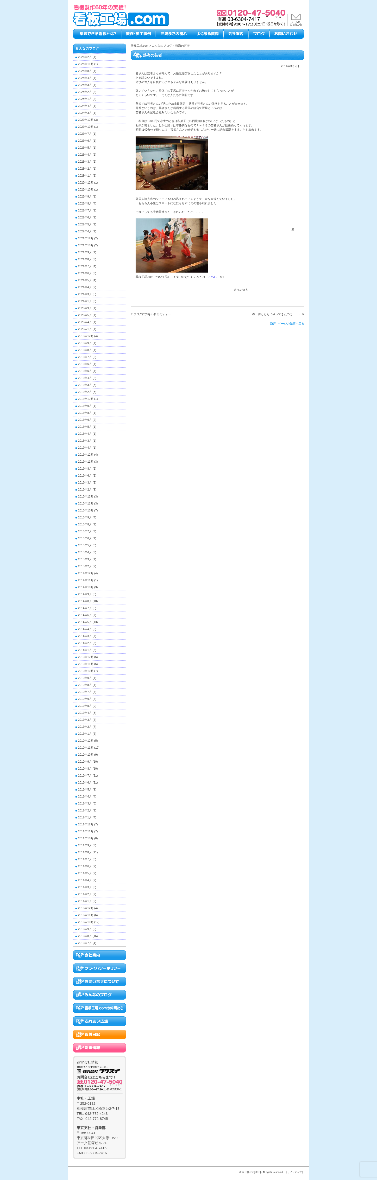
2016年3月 (85, 482)
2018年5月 (85, 426)
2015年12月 (86, 496)
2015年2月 (85, 566)
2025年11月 (86, 64)
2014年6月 (85, 615)
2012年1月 (85, 817)
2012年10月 (86, 754)
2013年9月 (85, 678)
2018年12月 (86, 399)
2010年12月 (86, 908)
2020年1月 (85, 329)
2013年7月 (85, 692)
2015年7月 (85, 531)
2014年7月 (85, 608)
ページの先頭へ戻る (291, 323)
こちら (212, 277)
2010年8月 (85, 936)
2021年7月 (85, 266)
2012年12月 (86, 740)
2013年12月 (86, 657)
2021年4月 (85, 287)
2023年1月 (85, 175)
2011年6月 (85, 866)
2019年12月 (86, 336)
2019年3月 (85, 385)
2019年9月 (85, 343)
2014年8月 (85, 601)
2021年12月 (86, 238)
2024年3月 (85, 113)
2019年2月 (85, 392)
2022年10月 (86, 189)
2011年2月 (85, 894)
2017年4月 (85, 447)
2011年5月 (85, 873)
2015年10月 (86, 510)
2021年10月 (86, 245)
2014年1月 (85, 650)
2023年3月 (85, 161)
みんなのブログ (87, 48)
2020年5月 (85, 315)
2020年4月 (85, 322)
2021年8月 (85, 259)
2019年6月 (85, 364)
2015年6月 (85, 538)
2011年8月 (85, 852)
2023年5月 (85, 147)
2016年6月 (85, 475)
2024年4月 (85, 106)
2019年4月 (85, 378)
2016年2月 (85, 489)
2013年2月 (85, 726)
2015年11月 (86, 503)
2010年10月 (86, 922)
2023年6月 (85, 140)
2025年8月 (85, 71)
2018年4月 (85, 433)
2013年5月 (85, 706)
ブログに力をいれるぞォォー (152, 314)
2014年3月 (85, 636)
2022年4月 (85, 231)
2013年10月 (86, 671)
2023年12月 (86, 119)
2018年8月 (85, 413)
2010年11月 (86, 915)
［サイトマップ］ (294, 1172)
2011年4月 (85, 880)
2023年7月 (85, 133)
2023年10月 (86, 126)
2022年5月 (85, 224)
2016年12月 (86, 454)
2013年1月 (85, 733)
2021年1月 (85, 301)
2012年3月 (85, 803)
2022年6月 (85, 217)
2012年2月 (85, 810)
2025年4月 (85, 78)
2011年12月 (86, 824)
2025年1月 (85, 99)
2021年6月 (85, 273)
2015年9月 (85, 517)
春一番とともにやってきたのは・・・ (276, 314)
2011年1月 (85, 901)
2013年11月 (86, 664)
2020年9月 (85, 308)
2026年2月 (85, 57)
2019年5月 (85, 371)
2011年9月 (85, 845)
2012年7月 (85, 775)
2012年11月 (86, 747)
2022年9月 (85, 196)
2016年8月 (85, 468)
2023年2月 (85, 168)
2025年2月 (85, 92)
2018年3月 (85, 440)
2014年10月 (86, 587)
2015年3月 (85, 559)
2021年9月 (85, 252)
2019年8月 (85, 350)
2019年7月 (85, 357)
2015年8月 (85, 524)
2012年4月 (85, 796)
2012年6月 (85, 782)
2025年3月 (85, 85)
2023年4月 (85, 154)
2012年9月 (85, 761)
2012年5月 (85, 789)
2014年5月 (85, 622)
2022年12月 (86, 182)
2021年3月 (85, 294)
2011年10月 (86, 838)
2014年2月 (85, 643)
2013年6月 (85, 699)
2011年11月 (86, 831)
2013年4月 (85, 712)
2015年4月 (85, 552)
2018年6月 (85, 419)
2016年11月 (86, 461)
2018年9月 (85, 406)
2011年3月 (85, 887)
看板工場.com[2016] (250, 1172)
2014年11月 (86, 580)
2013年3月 (85, 719)
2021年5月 (85, 280)
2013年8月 (85, 685)
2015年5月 (85, 545)
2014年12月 (86, 573)
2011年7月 (85, 859)
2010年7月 (85, 943)
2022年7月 (85, 210)
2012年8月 (85, 768)
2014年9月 (85, 594)
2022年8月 (85, 203)
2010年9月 (85, 929)
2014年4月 (85, 629)
